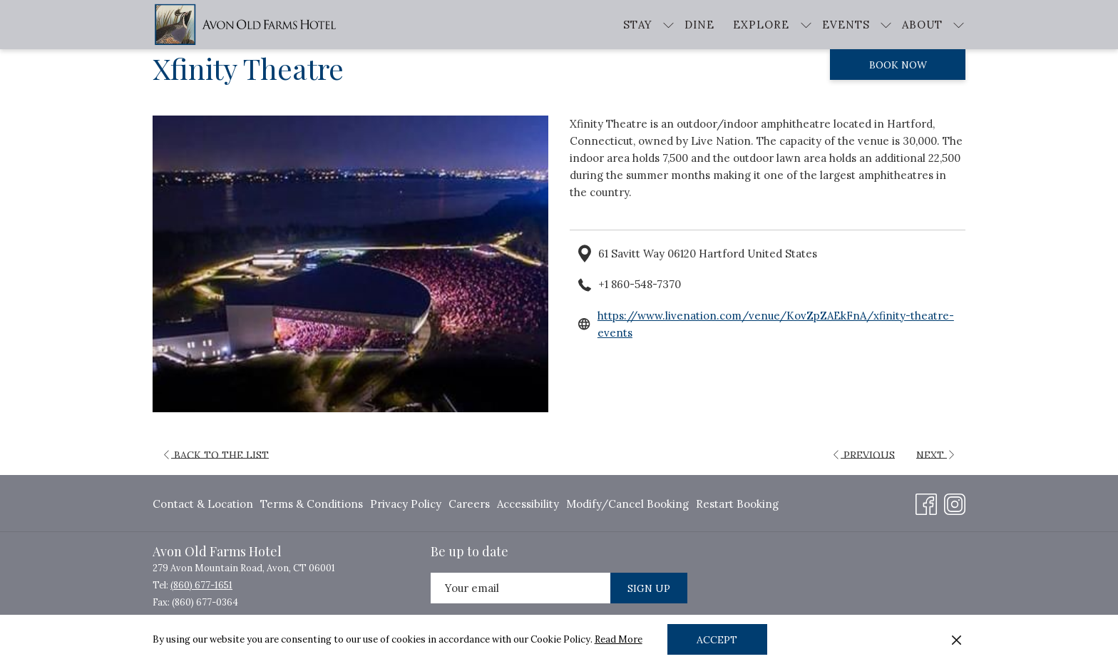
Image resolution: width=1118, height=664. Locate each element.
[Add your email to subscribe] (520, 588)
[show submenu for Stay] (668, 24)
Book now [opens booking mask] (898, 64)
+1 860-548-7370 (639, 284)
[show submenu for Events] (886, 24)
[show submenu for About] (958, 24)
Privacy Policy (405, 504)
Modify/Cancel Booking (627, 504)
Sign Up (648, 588)
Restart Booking (737, 504)
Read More (618, 639)
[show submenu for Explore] (806, 24)
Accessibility (528, 504)
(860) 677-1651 (201, 585)
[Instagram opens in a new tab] (954, 502)
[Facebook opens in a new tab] (926, 502)
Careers (469, 504)
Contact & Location (203, 504)
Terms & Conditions (311, 504)
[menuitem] (699, 24)
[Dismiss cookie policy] (956, 639)
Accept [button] (717, 639)
